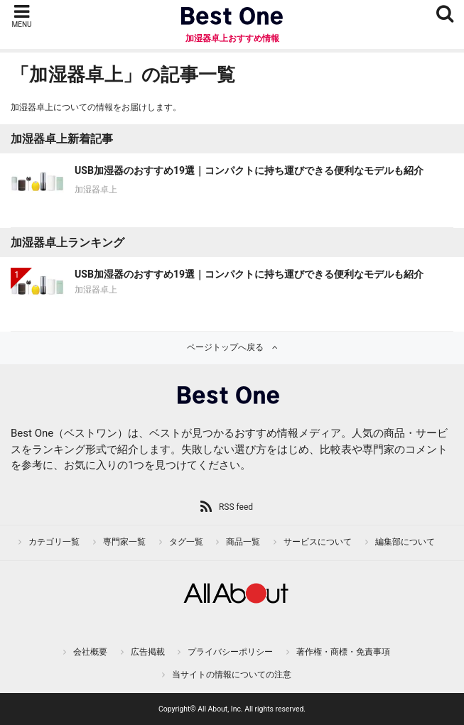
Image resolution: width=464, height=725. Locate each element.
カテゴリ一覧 (54, 542)
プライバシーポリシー (230, 652)
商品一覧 (243, 542)
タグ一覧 (186, 542)
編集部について (405, 542)
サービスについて (318, 542)
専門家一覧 (124, 542)
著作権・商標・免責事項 (343, 652)
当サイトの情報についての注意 (231, 675)
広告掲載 (148, 652)
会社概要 (90, 652)
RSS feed (236, 507)
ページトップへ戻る (225, 347)
